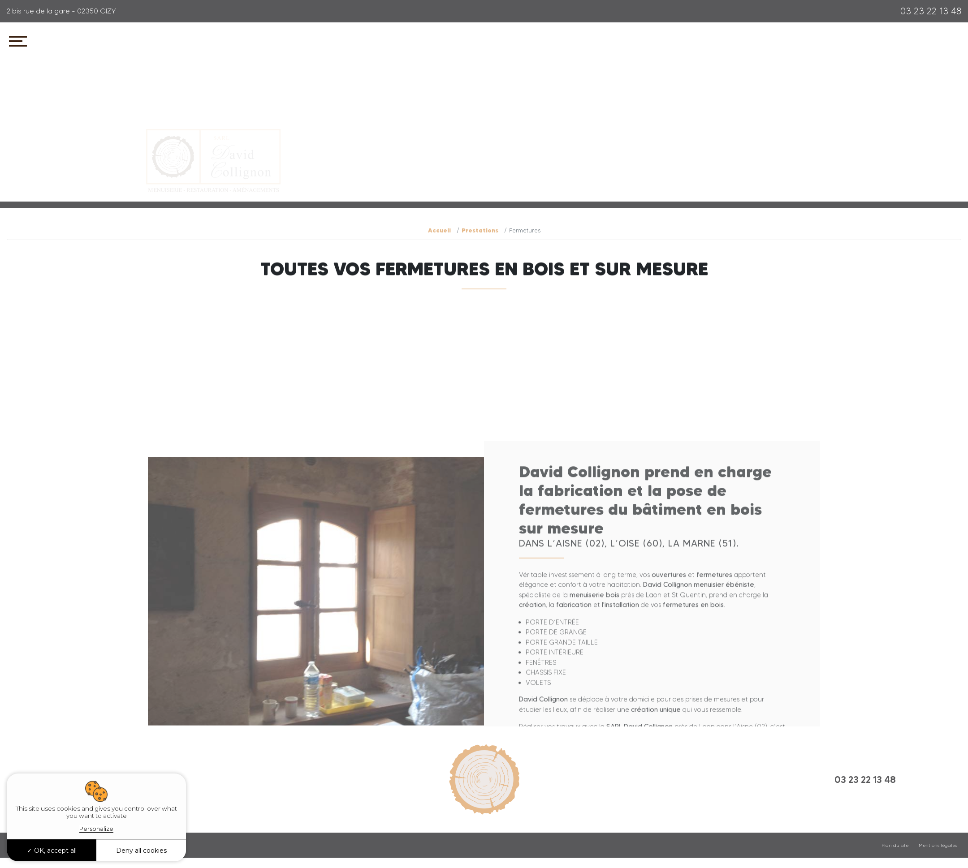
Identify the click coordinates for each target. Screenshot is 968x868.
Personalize (96, 828)
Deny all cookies (141, 851)
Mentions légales (938, 845)
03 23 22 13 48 (930, 11)
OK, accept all (52, 851)
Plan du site (895, 845)
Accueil (439, 230)
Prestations (480, 230)
